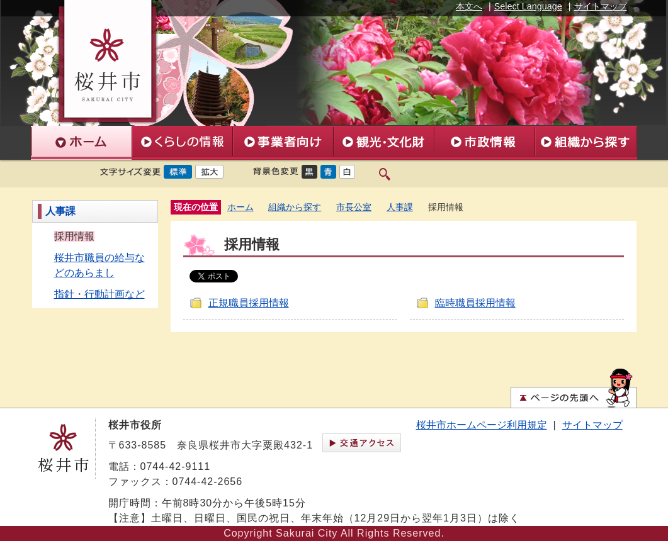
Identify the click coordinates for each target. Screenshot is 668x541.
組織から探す (294, 207)
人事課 (60, 211)
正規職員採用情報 (248, 303)
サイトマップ (600, 6)
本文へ (469, 6)
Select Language (528, 6)
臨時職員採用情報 (475, 303)
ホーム (240, 207)
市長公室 (353, 207)
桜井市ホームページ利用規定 (481, 425)
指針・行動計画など (99, 294)
